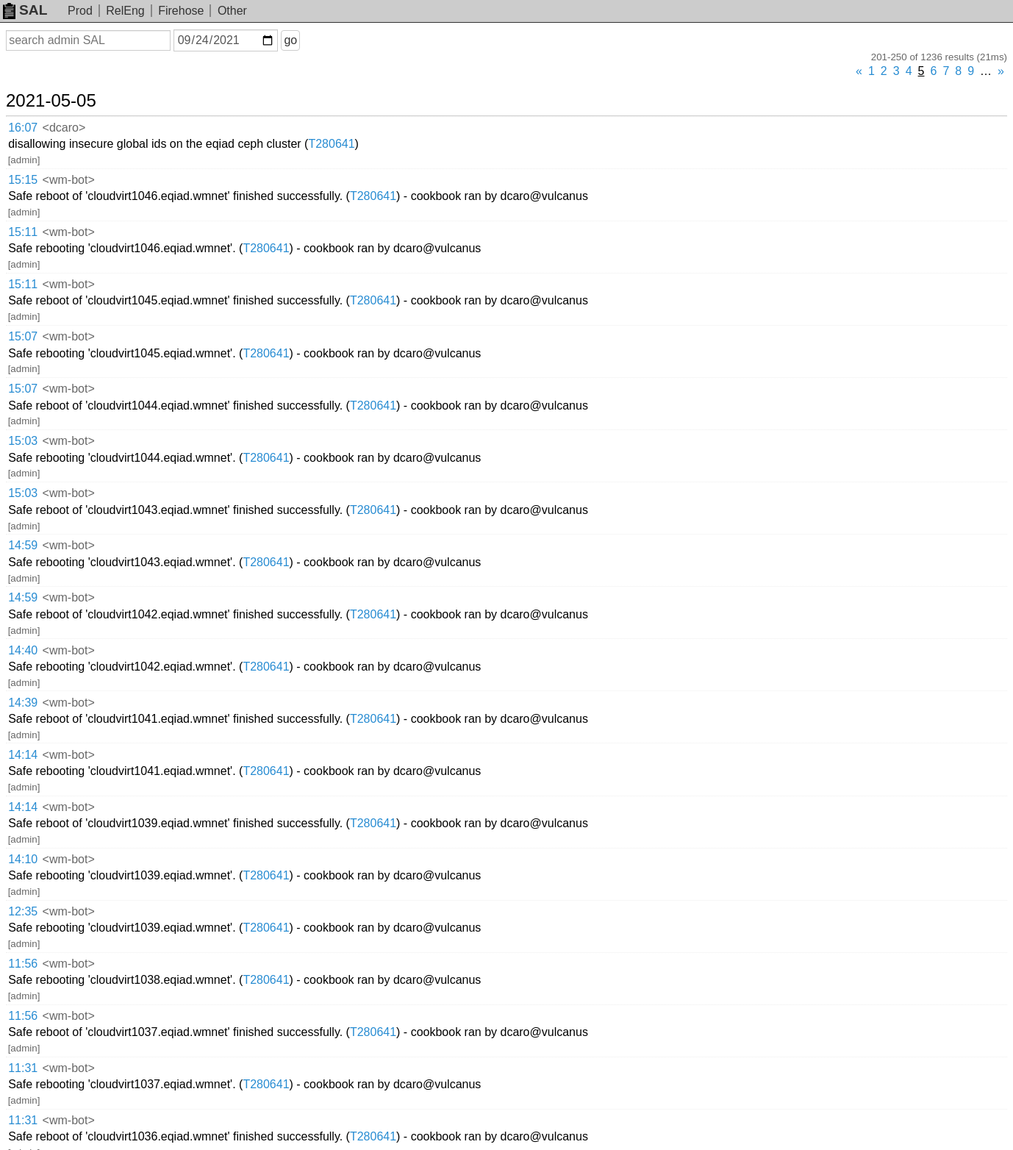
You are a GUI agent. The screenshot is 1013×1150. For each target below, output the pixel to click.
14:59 (22, 545)
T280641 (331, 144)
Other (232, 10)
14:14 (22, 755)
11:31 (22, 1068)
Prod (80, 10)
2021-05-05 (51, 101)
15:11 (22, 232)
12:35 (22, 911)
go (290, 40)
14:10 (22, 859)
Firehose (181, 10)
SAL (25, 10)
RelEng (125, 10)
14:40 (22, 650)
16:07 (22, 127)
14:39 (22, 702)
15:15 (22, 180)
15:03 (22, 441)
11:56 (22, 963)
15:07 (22, 336)
